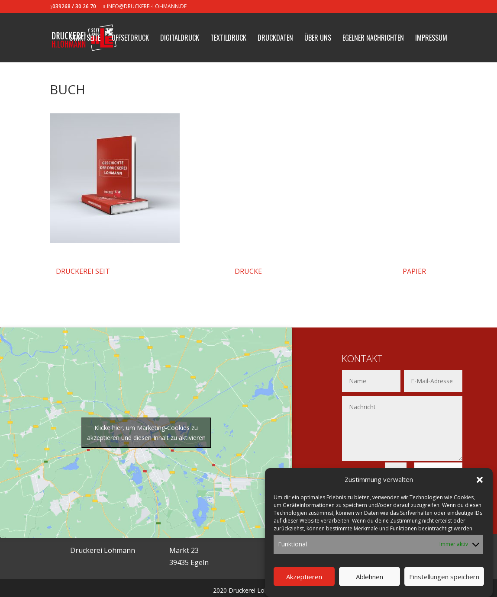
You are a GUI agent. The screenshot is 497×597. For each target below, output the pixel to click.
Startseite (84, 39)
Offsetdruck (130, 39)
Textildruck (228, 39)
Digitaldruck (179, 39)
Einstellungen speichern (444, 576)
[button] (479, 479)
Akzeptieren (304, 576)
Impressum (431, 39)
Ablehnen (369, 576)
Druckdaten (275, 39)
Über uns (317, 39)
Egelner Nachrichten (373, 39)
